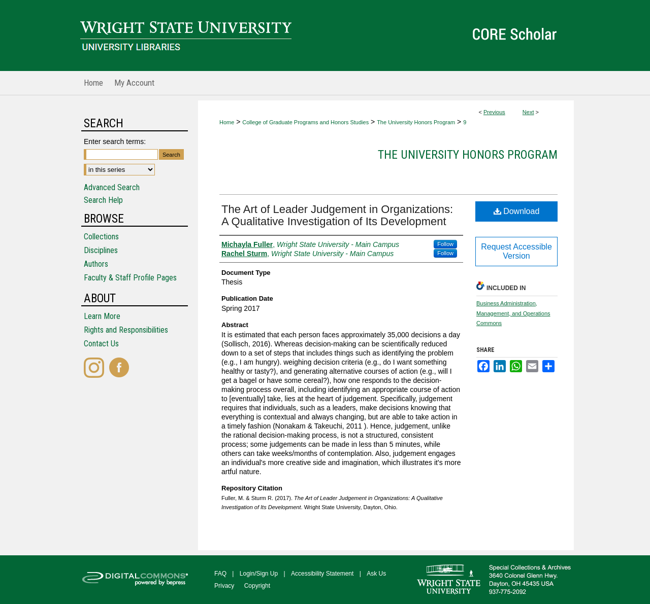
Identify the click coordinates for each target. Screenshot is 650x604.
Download (517, 211)
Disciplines (101, 250)
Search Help (103, 200)
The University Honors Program (416, 122)
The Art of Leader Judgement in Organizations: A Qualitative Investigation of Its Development (337, 215)
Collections (101, 236)
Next (528, 112)
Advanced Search (112, 187)
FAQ (220, 573)
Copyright (257, 585)
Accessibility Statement (322, 573)
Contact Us (101, 343)
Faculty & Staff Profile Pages (130, 277)
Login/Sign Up (259, 573)
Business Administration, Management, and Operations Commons (513, 313)
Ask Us (376, 573)
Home (226, 122)
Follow (445, 244)
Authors (96, 264)
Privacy (224, 585)
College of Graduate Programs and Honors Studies (305, 122)
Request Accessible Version (516, 251)
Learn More (102, 316)
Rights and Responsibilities (126, 330)
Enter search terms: (115, 141)
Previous (494, 112)
